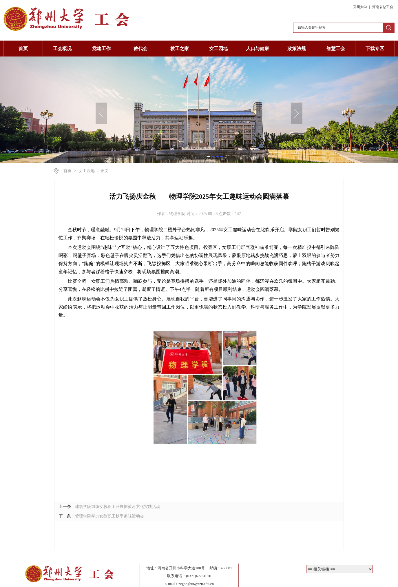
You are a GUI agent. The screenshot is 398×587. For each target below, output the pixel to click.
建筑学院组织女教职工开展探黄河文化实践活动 (117, 506)
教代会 (140, 48)
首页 (23, 48)
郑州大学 (360, 7)
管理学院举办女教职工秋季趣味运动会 (109, 516)
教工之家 (179, 48)
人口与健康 (257, 48)
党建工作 (101, 48)
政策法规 (296, 48)
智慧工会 (335, 48)
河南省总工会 (382, 7)
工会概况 (62, 48)
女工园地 (218, 48)
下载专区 (375, 48)
